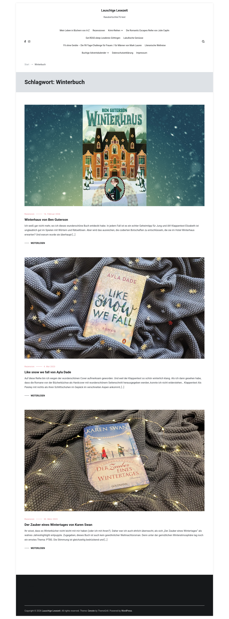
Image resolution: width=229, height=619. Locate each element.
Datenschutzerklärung (122, 53)
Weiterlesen (38, 243)
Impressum (141, 53)
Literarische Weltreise (155, 45)
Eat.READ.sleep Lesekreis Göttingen (103, 38)
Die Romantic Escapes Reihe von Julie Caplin (147, 30)
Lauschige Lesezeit (114, 10)
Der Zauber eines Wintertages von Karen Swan (58, 525)
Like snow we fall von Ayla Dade (48, 372)
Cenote (91, 611)
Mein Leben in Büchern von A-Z (75, 30)
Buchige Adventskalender (94, 53)
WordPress (126, 611)
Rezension (29, 214)
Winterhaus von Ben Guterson (46, 220)
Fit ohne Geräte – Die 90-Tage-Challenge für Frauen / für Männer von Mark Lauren (102, 45)
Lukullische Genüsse (133, 38)
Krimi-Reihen (114, 30)
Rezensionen (99, 30)
